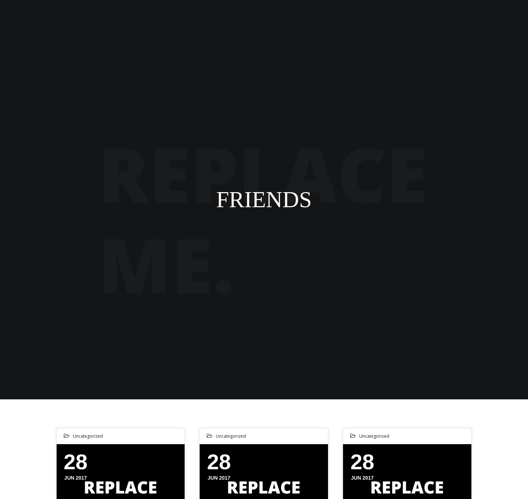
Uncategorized (88, 436)
